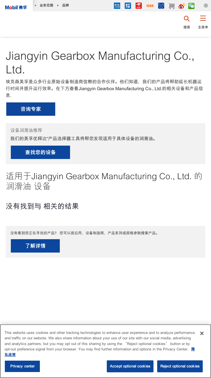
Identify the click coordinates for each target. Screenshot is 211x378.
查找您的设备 (40, 152)
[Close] (202, 333)
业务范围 (46, 5)
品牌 (65, 5)
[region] (105, 351)
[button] (203, 24)
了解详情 (35, 246)
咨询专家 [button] (31, 109)
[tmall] (127, 6)
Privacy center (22, 366)
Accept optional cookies (130, 366)
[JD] (138, 6)
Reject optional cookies (180, 366)
